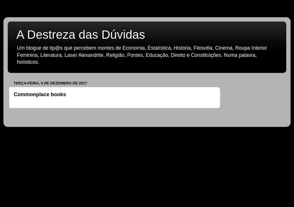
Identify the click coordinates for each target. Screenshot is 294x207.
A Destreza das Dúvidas (80, 34)
